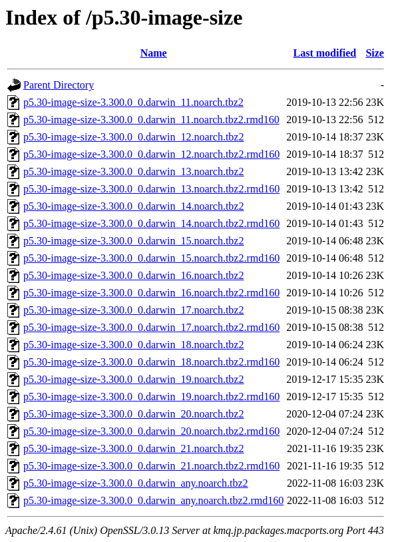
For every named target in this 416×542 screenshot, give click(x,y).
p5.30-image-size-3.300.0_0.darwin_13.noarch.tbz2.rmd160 (151, 188)
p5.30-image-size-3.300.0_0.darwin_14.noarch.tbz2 (133, 206)
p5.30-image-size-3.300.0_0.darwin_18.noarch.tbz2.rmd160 (151, 362)
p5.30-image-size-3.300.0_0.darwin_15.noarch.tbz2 (133, 240)
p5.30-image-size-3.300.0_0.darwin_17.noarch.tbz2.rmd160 (151, 327)
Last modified (325, 53)
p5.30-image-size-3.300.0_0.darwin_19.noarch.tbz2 (133, 379)
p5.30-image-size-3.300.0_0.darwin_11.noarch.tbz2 (133, 102)
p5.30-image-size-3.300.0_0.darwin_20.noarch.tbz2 (133, 413)
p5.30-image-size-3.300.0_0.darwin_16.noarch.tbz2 (133, 275)
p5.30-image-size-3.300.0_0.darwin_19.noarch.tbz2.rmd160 (151, 396)
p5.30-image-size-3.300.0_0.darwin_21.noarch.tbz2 (133, 448)
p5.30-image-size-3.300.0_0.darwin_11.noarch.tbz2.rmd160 (151, 119)
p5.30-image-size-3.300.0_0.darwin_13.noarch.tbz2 (133, 171)
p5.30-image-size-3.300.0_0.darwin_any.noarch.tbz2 (135, 483)
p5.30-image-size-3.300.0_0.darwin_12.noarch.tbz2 (133, 136)
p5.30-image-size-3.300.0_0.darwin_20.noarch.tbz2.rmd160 (151, 431)
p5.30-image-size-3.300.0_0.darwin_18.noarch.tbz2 (133, 344)
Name (153, 53)
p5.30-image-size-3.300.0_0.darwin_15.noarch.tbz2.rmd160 (151, 258)
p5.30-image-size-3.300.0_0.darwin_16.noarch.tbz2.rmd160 (151, 292)
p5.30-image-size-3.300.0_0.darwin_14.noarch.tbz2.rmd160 (151, 223)
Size (374, 53)
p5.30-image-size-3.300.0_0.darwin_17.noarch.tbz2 (133, 310)
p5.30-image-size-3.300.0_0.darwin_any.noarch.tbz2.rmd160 (153, 500)
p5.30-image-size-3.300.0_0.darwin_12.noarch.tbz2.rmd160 (151, 154)
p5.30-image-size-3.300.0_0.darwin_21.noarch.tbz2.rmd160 (151, 465)
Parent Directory (58, 85)
